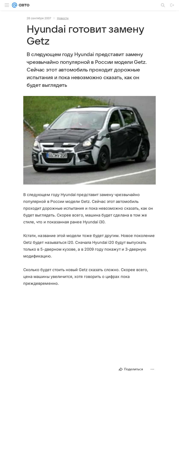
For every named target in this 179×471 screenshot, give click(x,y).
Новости (63, 18)
